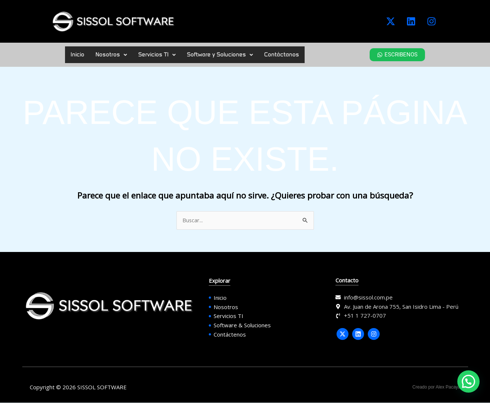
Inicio (77, 54)
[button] (111, 54)
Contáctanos (281, 54)
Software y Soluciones (220, 54)
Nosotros (111, 54)
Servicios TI (157, 54)
